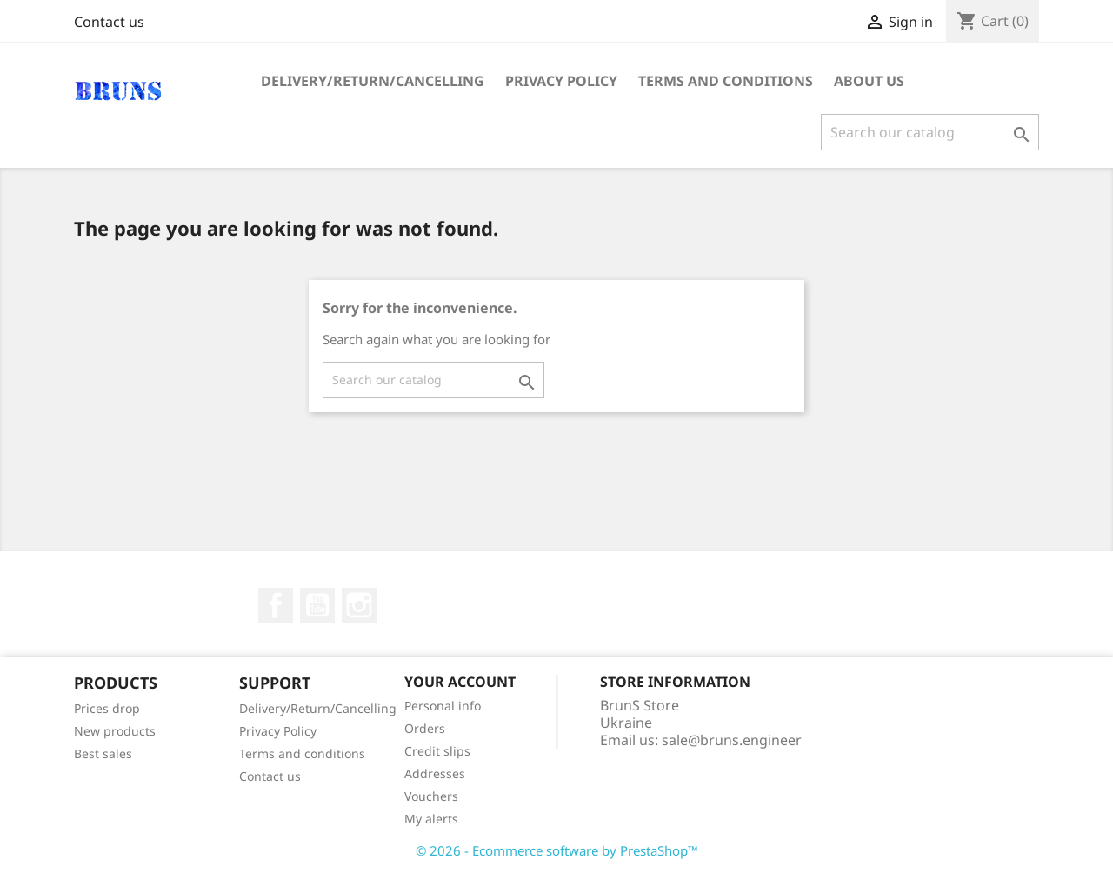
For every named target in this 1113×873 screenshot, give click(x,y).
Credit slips (437, 751)
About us (869, 80)
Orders (424, 728)
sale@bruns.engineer (732, 740)
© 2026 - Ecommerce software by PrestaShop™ (557, 850)
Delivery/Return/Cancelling (372, 80)
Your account (460, 681)
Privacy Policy (561, 80)
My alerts (431, 818)
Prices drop (107, 708)
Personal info (442, 705)
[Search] (930, 132)
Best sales (103, 753)
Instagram (359, 605)
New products (115, 731)
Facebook (275, 605)
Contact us (109, 21)
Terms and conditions (725, 80)
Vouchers (431, 796)
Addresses (434, 773)
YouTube (317, 605)
